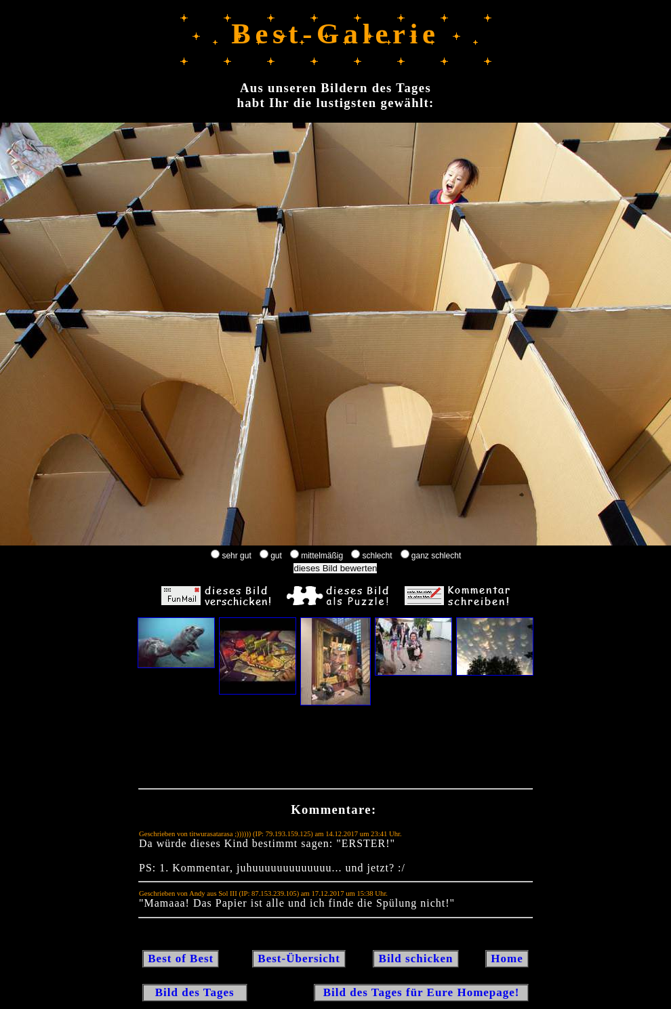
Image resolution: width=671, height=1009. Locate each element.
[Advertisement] (335, 750)
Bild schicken (415, 958)
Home (507, 958)
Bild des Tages (194, 992)
